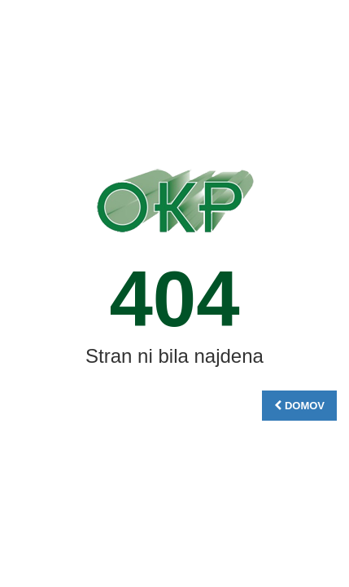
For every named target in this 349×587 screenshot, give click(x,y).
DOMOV (299, 405)
